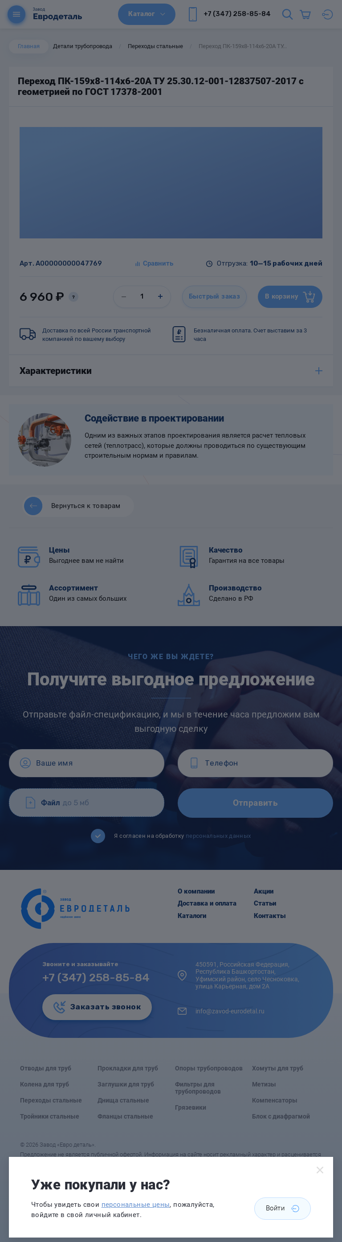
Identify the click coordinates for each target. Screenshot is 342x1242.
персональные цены (136, 1205)
